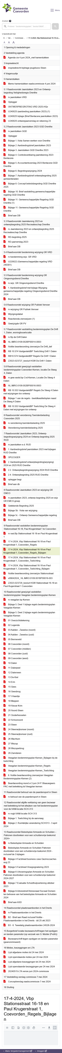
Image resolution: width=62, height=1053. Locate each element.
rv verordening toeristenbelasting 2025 (24, 423)
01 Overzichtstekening (16, 620)
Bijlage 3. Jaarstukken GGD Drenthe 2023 (26, 150)
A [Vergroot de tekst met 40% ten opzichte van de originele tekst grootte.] (14, 42)
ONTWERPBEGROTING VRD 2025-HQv (26, 107)
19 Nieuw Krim (13, 706)
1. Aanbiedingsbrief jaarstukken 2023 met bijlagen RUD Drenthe (30, 451)
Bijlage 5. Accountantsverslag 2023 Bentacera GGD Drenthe (31, 164)
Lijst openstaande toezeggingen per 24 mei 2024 (29, 966)
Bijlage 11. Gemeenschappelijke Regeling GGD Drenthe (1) (29, 201)
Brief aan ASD (13, 902)
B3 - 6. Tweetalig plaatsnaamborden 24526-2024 (29, 925)
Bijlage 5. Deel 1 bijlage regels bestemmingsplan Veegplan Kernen (29, 606)
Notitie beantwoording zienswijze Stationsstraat (28, 573)
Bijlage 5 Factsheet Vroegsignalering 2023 (26, 867)
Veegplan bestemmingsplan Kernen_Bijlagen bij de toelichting (30, 759)
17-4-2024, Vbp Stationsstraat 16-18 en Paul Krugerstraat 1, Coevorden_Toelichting (27, 559)
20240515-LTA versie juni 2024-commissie (26, 971)
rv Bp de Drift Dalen (15, 337)
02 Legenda (12, 625)
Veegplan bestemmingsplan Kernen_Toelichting (29, 770)
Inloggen (41, 1051)
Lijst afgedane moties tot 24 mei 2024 (24, 952)
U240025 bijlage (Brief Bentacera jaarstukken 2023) (31, 116)
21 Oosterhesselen (15, 715)
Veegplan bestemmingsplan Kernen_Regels (27, 766)
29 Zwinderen (12, 753)
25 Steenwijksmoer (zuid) (18, 734)
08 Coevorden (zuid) (16, 653)
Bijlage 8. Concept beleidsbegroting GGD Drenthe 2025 (30, 185)
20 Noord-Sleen (13, 710)
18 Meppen (11, 701)
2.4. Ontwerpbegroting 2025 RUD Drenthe (26, 475)
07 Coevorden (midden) (17, 649)
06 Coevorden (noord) (16, 644)
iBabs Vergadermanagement (18, 1051)
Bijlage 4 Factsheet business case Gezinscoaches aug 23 (30, 860)
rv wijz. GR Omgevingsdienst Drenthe (24, 283)
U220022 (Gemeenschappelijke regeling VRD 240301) (28, 263)
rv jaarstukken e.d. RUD (17, 444)
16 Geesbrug (12, 691)
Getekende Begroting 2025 (19, 506)
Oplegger (10, 102)
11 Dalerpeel (12, 668)
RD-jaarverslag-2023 (16, 242)
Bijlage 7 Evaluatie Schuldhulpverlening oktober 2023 (29, 884)
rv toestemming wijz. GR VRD (20, 257)
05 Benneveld (12, 639)
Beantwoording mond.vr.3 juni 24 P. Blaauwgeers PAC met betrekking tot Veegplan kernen (29, 785)
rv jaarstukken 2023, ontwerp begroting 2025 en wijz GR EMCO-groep (31, 499)
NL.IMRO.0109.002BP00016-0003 (22, 385)
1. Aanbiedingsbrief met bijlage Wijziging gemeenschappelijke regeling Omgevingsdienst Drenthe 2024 (30, 291)
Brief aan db (12, 484)
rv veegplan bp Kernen (17, 600)
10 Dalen (10, 663)
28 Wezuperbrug (14, 748)
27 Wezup (11, 743)
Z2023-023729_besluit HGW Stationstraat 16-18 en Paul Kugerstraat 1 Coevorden (30, 584)
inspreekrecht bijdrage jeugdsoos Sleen (25, 68)
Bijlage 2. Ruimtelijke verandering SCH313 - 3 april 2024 (30, 824)
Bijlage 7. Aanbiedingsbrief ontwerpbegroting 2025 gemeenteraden (30, 177)
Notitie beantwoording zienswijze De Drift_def (28, 346)
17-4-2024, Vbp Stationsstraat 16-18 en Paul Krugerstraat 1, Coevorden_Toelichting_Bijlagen (27, 567)
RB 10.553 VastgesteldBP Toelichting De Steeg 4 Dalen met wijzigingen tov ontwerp (29, 408)
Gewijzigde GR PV (15, 323)
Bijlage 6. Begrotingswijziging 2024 (23, 171)
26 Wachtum (12, 739)
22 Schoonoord (13, 720)
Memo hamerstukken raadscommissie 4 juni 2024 (30, 84)
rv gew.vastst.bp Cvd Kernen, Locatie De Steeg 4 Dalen (29, 379)
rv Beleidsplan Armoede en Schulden (24, 843)
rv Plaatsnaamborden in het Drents (22, 912)
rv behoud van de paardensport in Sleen (25, 797)
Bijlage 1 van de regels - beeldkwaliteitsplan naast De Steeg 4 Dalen (30, 400)
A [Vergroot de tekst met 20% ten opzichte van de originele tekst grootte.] (9, 42)
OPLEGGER (12, 457)
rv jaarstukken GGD (15, 131)
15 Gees (10, 687)
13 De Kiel (11, 677)
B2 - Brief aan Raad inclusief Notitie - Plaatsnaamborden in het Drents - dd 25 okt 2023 (27, 919)
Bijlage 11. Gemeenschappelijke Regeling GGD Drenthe (29, 209)
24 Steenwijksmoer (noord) (19, 729)
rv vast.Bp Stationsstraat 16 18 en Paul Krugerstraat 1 (30, 535)
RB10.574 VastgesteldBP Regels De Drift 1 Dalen (30, 356)
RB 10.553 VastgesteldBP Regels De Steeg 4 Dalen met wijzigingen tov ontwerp (31, 392)
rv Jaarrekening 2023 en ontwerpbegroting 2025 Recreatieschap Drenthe (29, 231)
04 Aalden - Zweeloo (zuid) (19, 635)
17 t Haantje (12, 696)
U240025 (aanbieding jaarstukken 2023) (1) (27, 111)
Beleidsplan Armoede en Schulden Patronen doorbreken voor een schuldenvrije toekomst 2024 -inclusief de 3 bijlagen (28, 851)
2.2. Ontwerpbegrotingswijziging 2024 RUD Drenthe (31, 470)
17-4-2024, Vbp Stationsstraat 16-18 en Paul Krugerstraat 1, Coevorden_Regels (27, 543)
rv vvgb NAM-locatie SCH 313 (20, 813)
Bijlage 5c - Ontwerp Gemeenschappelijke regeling (30, 515)
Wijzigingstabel (13, 314)
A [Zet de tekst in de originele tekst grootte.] (4, 42)
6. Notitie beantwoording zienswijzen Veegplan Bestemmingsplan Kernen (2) (28, 777)
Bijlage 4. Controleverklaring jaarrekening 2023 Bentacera (28, 156)
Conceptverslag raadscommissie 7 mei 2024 (27, 981)
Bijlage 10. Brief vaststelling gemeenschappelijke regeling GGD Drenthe (29, 193)
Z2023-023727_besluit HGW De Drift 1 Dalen (28, 361)
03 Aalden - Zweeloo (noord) (19, 630)
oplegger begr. (13, 479)
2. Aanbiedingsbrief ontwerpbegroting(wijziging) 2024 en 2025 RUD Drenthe (29, 463)
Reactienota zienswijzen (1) (19, 319)
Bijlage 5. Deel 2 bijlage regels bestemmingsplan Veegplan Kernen (29, 614)
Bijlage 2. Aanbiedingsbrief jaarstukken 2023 (27, 145)
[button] (55, 26)
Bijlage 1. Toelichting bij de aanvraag (23, 818)
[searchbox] (26, 26)
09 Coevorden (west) (16, 658)
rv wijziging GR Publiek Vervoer (21, 309)
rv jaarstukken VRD (15, 97)
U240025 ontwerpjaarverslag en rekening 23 (27, 121)
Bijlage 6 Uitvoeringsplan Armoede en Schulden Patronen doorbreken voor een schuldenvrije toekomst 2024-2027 (29, 875)
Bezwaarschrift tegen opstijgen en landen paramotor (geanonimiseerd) (31, 940)
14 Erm (9, 682)
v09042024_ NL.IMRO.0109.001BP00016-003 (28, 578)
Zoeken (5, 21)
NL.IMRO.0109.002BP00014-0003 (22, 342)
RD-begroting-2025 (15, 237)
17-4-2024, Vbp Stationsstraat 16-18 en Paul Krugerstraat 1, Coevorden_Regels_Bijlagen (27, 551)
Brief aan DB (12, 215)
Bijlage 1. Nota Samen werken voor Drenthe (27, 141)
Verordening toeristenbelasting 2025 (23, 428)
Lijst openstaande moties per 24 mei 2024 (26, 957)
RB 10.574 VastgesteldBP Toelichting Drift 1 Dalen (30, 351)
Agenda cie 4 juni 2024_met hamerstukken (26, 57)
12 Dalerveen (12, 672)
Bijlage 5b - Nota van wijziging (20, 510)
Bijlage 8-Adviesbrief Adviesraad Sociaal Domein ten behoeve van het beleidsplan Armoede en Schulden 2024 (30, 894)
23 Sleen (10, 725)
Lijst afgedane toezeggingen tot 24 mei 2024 (27, 962)
